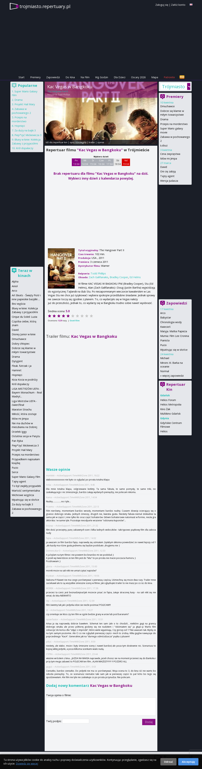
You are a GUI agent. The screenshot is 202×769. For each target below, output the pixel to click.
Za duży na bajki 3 (25, 130)
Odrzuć (168, 761)
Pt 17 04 (109, 162)
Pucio (163, 345)
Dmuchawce (167, 106)
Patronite (169, 77)
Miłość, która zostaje (24, 414)
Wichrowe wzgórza (23, 495)
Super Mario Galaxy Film (26, 476)
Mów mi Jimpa (168, 158)
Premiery (35, 77)
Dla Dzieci (119, 77)
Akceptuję (188, 761)
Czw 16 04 (101, 162)
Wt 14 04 (85, 162)
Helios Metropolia (170, 404)
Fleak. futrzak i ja (21, 365)
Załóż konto (178, 4)
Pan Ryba (17, 440)
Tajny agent (167, 176)
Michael (164, 358)
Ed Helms (135, 277)
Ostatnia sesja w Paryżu (26, 436)
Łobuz (164, 145)
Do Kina (70, 77)
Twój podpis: (54, 721)
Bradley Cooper (119, 277)
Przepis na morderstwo (174, 124)
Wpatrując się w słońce (174, 349)
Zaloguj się (161, 4)
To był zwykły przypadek (26, 486)
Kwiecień (165, 326)
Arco (163, 313)
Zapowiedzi (53, 77)
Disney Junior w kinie (24, 334)
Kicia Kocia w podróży (25, 379)
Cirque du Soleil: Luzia (24, 316)
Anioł (15, 286)
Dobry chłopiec (21, 343)
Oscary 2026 (138, 77)
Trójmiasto (173, 86)
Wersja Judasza (169, 180)
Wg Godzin (101, 77)
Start (21, 77)
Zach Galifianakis (98, 277)
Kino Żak (165, 409)
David (163, 167)
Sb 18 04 (118, 162)
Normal (164, 371)
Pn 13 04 (76, 162)
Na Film (85, 77)
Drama (164, 119)
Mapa (154, 77)
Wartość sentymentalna (26, 490)
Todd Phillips (64, 94)
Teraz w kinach (25, 273)
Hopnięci (19, 125)
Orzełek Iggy (19, 431)
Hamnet (16, 370)
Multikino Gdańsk (170, 413)
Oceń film (74, 320)
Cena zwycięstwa (170, 154)
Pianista (164, 340)
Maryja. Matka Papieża (173, 331)
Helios (164, 431)
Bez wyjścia (18, 303)
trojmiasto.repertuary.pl (44, 6)
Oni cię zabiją (168, 171)
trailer (92, 142)
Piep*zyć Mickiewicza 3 (27, 135)
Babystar (165, 317)
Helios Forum (168, 400)
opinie (100, 142)
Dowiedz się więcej (27, 763)
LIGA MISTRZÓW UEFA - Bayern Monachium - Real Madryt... (27, 392)
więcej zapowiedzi (173, 375)
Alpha (15, 281)
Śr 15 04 (93, 162)
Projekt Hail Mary (24, 104)
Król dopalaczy (24, 148)
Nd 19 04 (126, 162)
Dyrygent (17, 361)
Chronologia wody (171, 322)
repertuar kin (60, 142)
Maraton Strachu (22, 409)
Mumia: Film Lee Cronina (174, 336)
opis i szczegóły (78, 142)
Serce (15, 472)
